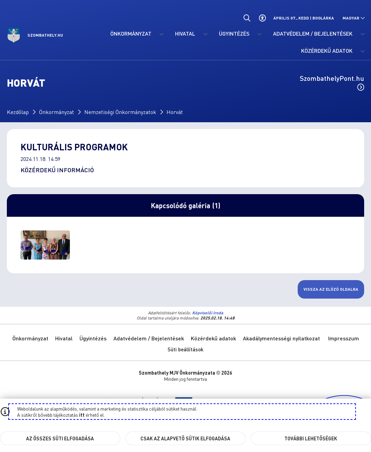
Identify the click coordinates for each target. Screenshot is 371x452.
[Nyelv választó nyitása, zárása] (354, 18)
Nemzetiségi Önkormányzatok (120, 111)
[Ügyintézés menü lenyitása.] (259, 34)
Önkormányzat (56, 111)
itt (82, 415)
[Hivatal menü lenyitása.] (205, 34)
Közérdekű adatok (213, 338)
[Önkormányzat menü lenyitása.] (161, 34)
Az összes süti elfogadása (60, 438)
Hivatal (64, 338)
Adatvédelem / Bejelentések (148, 338)
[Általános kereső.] (247, 18)
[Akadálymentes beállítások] (262, 18)
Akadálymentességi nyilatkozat (281, 338)
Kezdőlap (18, 111)
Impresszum (343, 338)
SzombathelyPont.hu (332, 82)
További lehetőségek (310, 438)
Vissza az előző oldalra (331, 289)
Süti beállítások (185, 349)
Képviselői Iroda (207, 312)
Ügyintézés (93, 338)
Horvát (174, 111)
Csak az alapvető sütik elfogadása (185, 438)
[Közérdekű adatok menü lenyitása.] (362, 51)
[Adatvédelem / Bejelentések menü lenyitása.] (362, 34)
